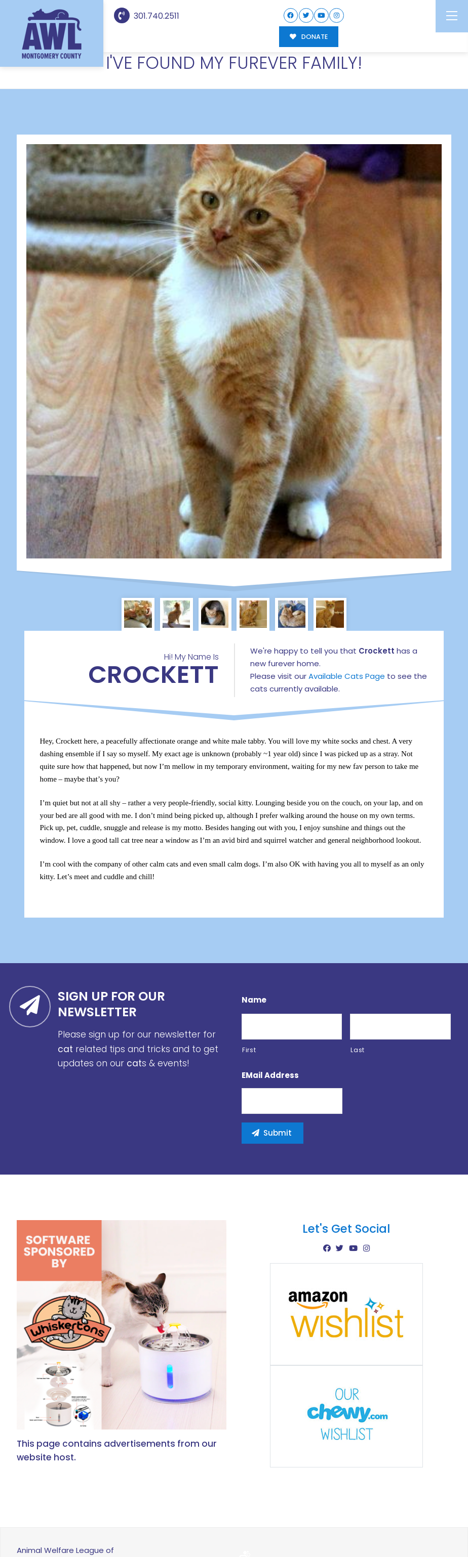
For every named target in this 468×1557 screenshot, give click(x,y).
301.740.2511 (146, 16)
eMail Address (270, 1033)
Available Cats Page (346, 633)
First (249, 1008)
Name (254, 958)
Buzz (269, 1521)
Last (357, 1008)
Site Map (430, 1520)
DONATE (309, 36)
